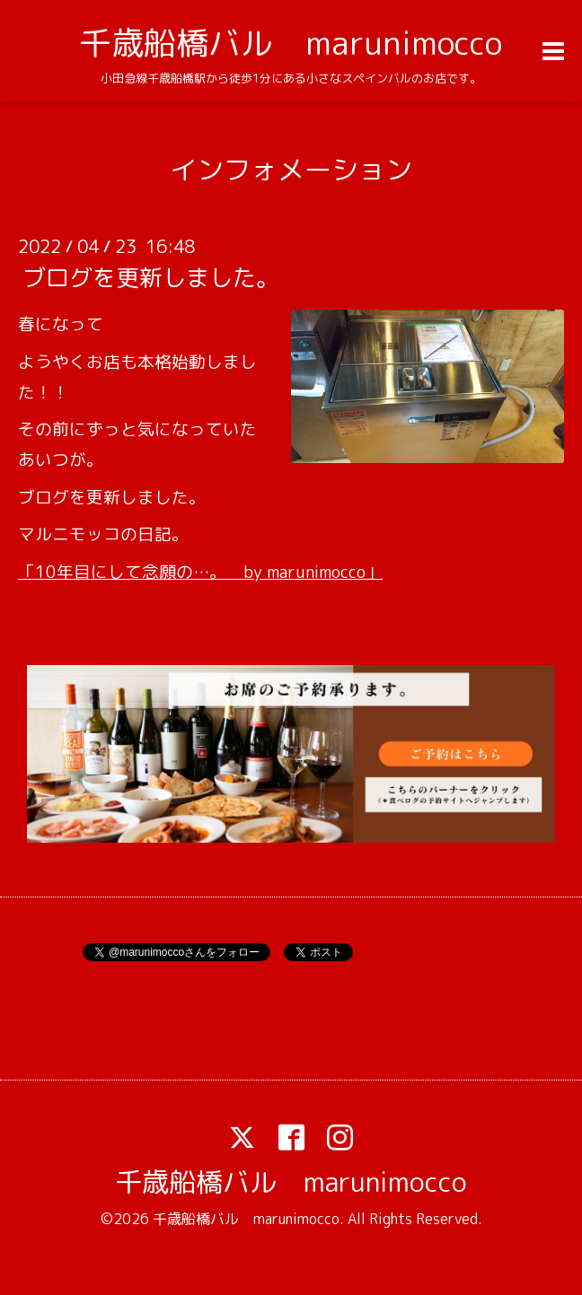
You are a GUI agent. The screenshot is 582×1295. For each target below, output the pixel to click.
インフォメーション (291, 169)
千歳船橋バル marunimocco (290, 43)
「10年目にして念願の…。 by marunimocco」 (200, 571)
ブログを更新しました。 (150, 277)
